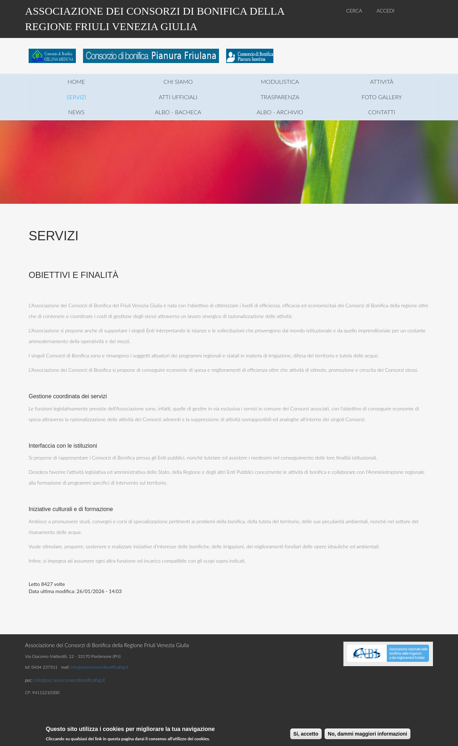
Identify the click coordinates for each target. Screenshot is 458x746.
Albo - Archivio (280, 112)
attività (381, 81)
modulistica (280, 81)
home (76, 81)
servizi (76, 96)
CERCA (354, 11)
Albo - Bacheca (178, 112)
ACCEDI (385, 11)
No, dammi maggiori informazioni (367, 734)
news (76, 112)
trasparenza (279, 96)
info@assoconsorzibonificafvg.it (99, 667)
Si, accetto (305, 734)
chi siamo (178, 81)
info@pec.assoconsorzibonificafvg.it (69, 680)
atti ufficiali (178, 96)
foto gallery (381, 96)
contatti (381, 112)
